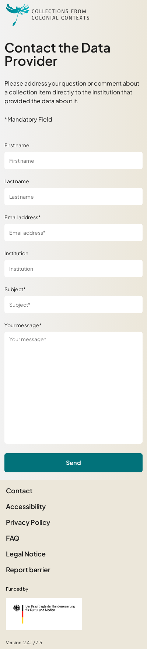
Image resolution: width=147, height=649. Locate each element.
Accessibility (26, 506)
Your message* (23, 325)
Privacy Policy (28, 522)
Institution (16, 253)
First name (16, 145)
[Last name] (73, 196)
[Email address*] (73, 232)
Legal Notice (26, 553)
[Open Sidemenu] (132, 15)
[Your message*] (73, 388)
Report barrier (28, 569)
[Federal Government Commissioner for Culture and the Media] (44, 614)
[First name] (73, 160)
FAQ (13, 538)
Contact (19, 490)
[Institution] (73, 268)
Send (73, 462)
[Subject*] (73, 304)
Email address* (22, 217)
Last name (16, 181)
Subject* (15, 289)
